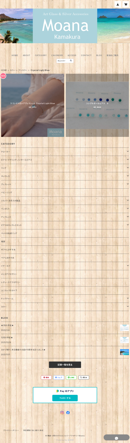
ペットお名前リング (9, 233)
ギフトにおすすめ (8, 249)
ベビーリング (6, 192)
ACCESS (72, 55)
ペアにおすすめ (7, 258)
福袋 (3, 241)
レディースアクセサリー (11, 282)
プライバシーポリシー (11, 430)
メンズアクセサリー (9, 274)
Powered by (65, 440)
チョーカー (5, 152)
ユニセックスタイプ (9, 290)
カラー (13, 70)
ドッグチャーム (7, 298)
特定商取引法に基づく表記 (33, 430)
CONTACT (86, 55)
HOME (15, 55)
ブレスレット (6, 184)
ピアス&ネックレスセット (11, 225)
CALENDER (57, 55)
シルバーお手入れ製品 (10, 200)
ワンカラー (23, 70)
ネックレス (5, 176)
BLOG (99, 55)
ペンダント (5, 209)
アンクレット (6, 217)
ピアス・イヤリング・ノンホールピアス (16, 160)
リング (3, 168)
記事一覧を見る (65, 364)
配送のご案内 (112, 55)
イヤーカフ (5, 266)
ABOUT (26, 55)
